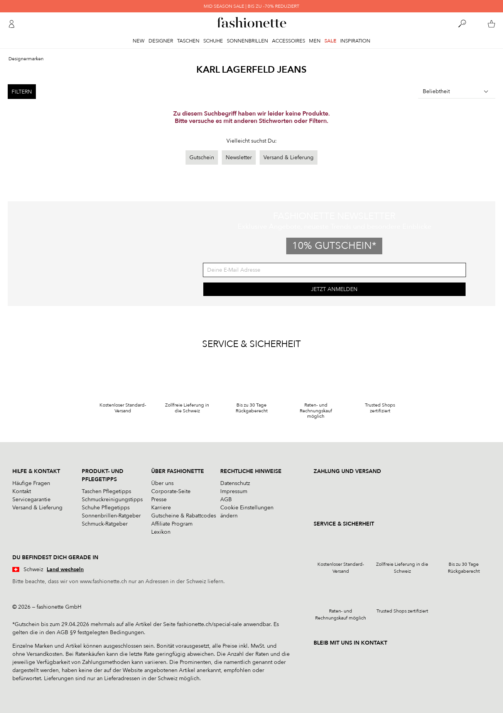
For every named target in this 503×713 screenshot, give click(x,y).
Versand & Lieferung (288, 157)
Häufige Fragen (31, 483)
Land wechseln (65, 569)
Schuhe (213, 40)
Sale (330, 40)
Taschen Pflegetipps (106, 491)
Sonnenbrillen (247, 40)
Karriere (161, 507)
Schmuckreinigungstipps (112, 499)
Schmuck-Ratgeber (105, 524)
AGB (226, 499)
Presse (159, 499)
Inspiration (355, 40)
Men (315, 40)
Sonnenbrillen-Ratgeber (111, 515)
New (139, 40)
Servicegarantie (31, 499)
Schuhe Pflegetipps (106, 507)
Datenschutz (235, 483)
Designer (161, 40)
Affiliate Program (171, 524)
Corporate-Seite (171, 491)
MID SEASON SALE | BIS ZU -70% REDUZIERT (251, 6)
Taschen (188, 40)
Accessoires (288, 40)
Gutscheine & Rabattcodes (183, 515)
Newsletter (239, 157)
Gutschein (201, 157)
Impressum (233, 491)
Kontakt (21, 491)
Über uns (162, 483)
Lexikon (160, 532)
